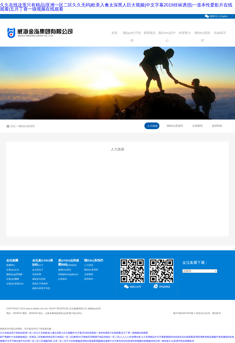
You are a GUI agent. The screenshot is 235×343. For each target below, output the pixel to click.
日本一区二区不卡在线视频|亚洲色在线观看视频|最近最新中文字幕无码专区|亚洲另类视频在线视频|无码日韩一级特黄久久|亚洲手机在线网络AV (123, 341)
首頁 (114, 32)
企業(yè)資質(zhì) (15, 283)
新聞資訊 (149, 32)
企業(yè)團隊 (12, 279)
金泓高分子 (37, 265)
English (224, 16)
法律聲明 (88, 274)
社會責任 (62, 279)
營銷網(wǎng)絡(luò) (68, 274)
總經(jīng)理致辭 (14, 274)
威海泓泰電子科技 (41, 288)
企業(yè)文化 (12, 269)
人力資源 (88, 265)
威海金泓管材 (39, 279)
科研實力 (185, 32)
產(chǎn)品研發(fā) (67, 265)
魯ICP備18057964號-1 (184, 313)
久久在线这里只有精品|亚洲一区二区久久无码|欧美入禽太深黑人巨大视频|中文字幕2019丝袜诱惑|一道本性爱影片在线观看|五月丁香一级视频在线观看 (116, 6)
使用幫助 (88, 279)
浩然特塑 (36, 274)
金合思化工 (37, 269)
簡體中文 (213, 16)
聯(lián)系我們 (27, 126)
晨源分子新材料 (40, 283)
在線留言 (220, 32)
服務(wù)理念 (64, 269)
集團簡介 (10, 265)
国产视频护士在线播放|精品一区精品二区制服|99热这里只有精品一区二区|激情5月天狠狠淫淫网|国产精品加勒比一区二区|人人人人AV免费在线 (70, 337)
